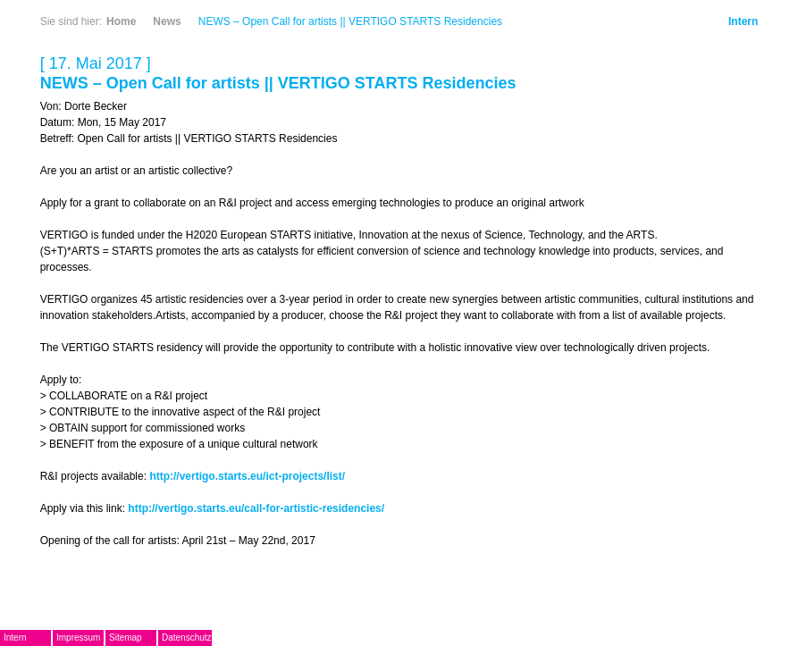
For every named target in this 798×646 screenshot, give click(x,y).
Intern (743, 21)
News (167, 21)
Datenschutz (187, 637)
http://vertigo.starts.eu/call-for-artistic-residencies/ (256, 508)
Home (121, 21)
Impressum (78, 637)
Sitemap (125, 637)
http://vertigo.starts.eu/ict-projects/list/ (247, 476)
